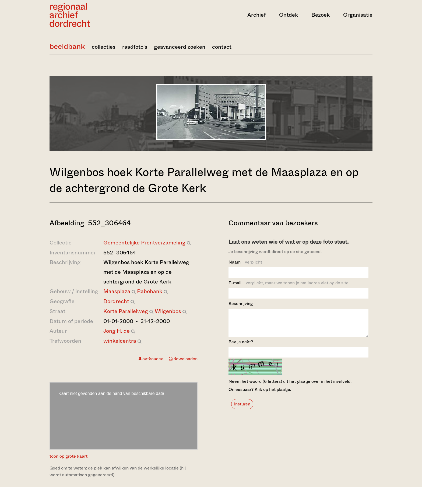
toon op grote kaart (68, 456)
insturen (242, 409)
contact (221, 47)
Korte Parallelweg (125, 311)
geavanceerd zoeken (179, 47)
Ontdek (288, 15)
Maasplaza (116, 291)
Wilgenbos (168, 311)
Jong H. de (116, 331)
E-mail (288, 283)
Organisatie (357, 15)
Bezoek (320, 15)
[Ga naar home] (98, 15)
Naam (245, 262)
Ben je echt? (240, 347)
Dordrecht (116, 301)
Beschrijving (240, 303)
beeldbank (67, 46)
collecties (103, 47)
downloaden (183, 359)
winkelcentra (119, 341)
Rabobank (149, 291)
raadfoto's (134, 47)
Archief (256, 15)
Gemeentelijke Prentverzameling (144, 243)
